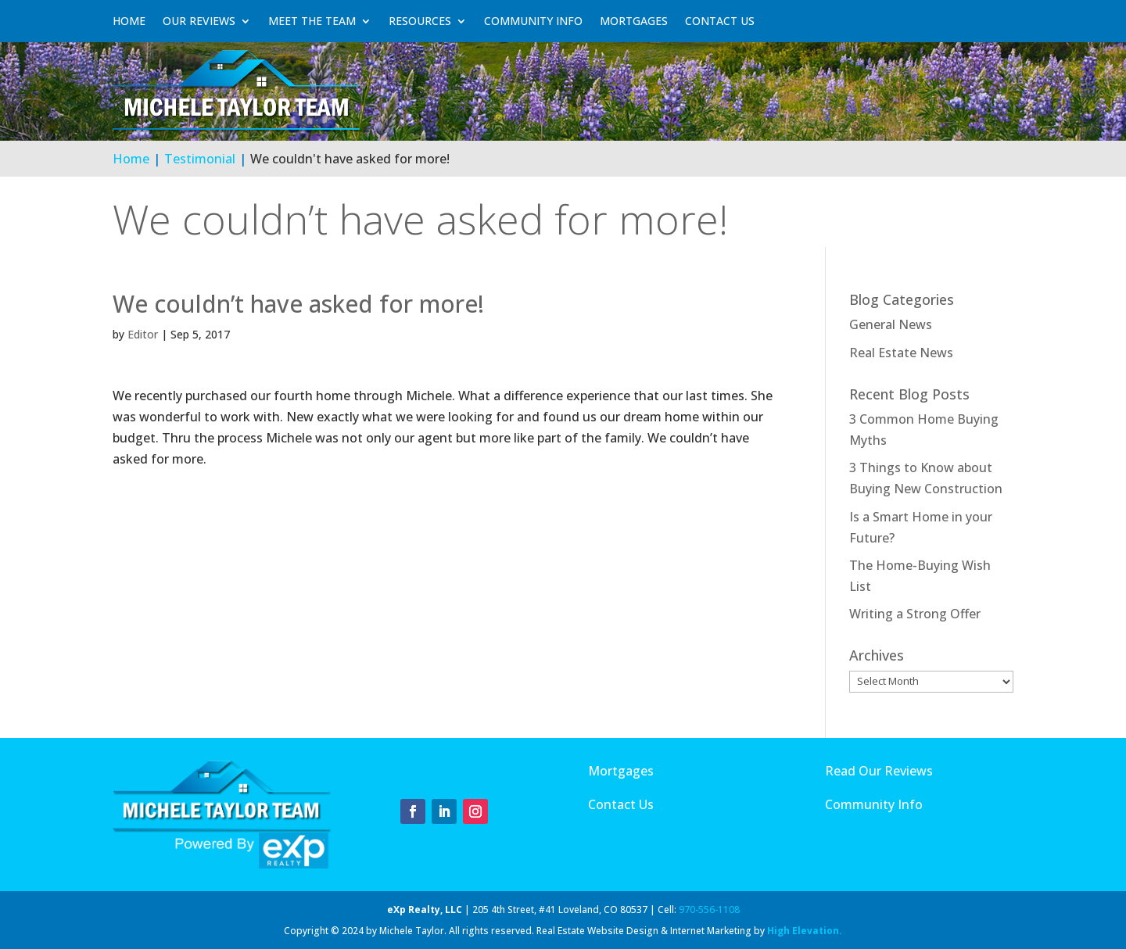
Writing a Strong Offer (915, 613)
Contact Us (720, 21)
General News (890, 324)
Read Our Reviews (879, 770)
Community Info (533, 21)
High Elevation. (804, 930)
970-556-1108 (709, 909)
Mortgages (634, 21)
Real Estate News (901, 352)
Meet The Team (312, 21)
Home (129, 21)
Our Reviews (199, 21)
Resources (420, 21)
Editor (142, 334)
